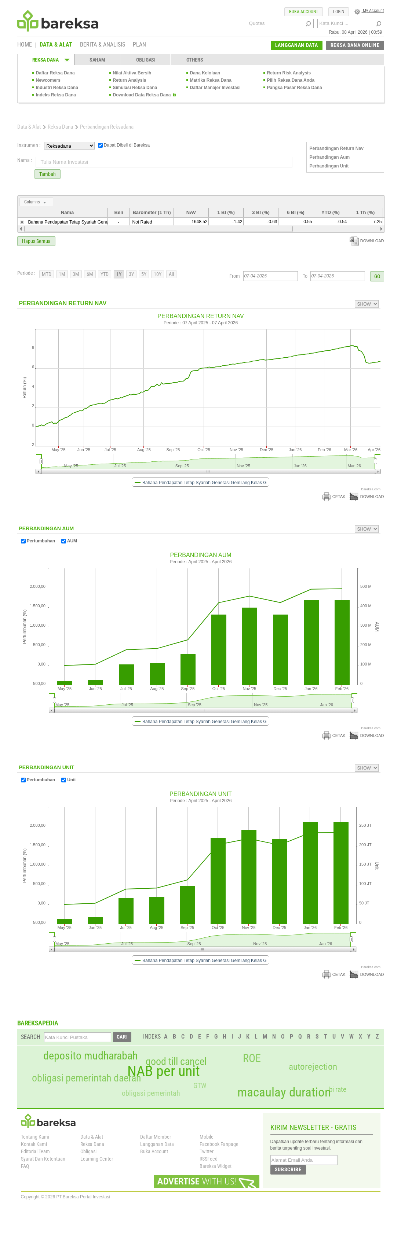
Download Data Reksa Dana (142, 94)
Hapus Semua (36, 241)
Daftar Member (155, 1137)
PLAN (139, 45)
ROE (252, 1058)
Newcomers (48, 80)
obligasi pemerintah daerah (86, 1078)
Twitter (207, 1151)
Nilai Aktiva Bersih (132, 72)
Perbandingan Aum (330, 157)
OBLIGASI (146, 60)
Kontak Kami (34, 1144)
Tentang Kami (35, 1137)
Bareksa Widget (216, 1166)
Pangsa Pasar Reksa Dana (294, 87)
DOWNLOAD (367, 241)
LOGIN (338, 11)
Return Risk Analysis (289, 72)
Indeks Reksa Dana (56, 94)
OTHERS (194, 60)
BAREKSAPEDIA (37, 1023)
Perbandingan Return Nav (337, 148)
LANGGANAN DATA (296, 45)
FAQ (25, 1166)
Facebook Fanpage (219, 1144)
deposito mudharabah (90, 1055)
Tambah (47, 174)
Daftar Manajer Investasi (215, 87)
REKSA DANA (45, 60)
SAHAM (97, 60)
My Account (369, 10)
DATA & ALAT (56, 45)
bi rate (337, 1089)
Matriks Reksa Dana (211, 80)
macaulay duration (284, 1092)
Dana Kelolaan (205, 72)
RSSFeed (209, 1159)
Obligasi (88, 1151)
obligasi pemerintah (151, 1093)
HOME (24, 45)
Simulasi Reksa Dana (135, 87)
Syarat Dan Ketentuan (43, 1159)
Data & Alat (29, 127)
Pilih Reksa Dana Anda (291, 80)
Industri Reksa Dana (57, 87)
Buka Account (154, 1151)
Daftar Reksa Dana (55, 72)
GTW (199, 1085)
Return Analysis (129, 80)
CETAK (334, 496)
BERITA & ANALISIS (102, 45)
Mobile (207, 1137)
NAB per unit (163, 1071)
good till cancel (176, 1062)
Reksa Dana (60, 127)
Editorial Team (35, 1151)
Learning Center (96, 1159)
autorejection (313, 1066)
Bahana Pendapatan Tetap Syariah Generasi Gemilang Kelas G (90, 222)
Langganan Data (157, 1144)
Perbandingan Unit (329, 166)
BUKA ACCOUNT (303, 11)
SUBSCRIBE (288, 1169)
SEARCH (30, 1036)
